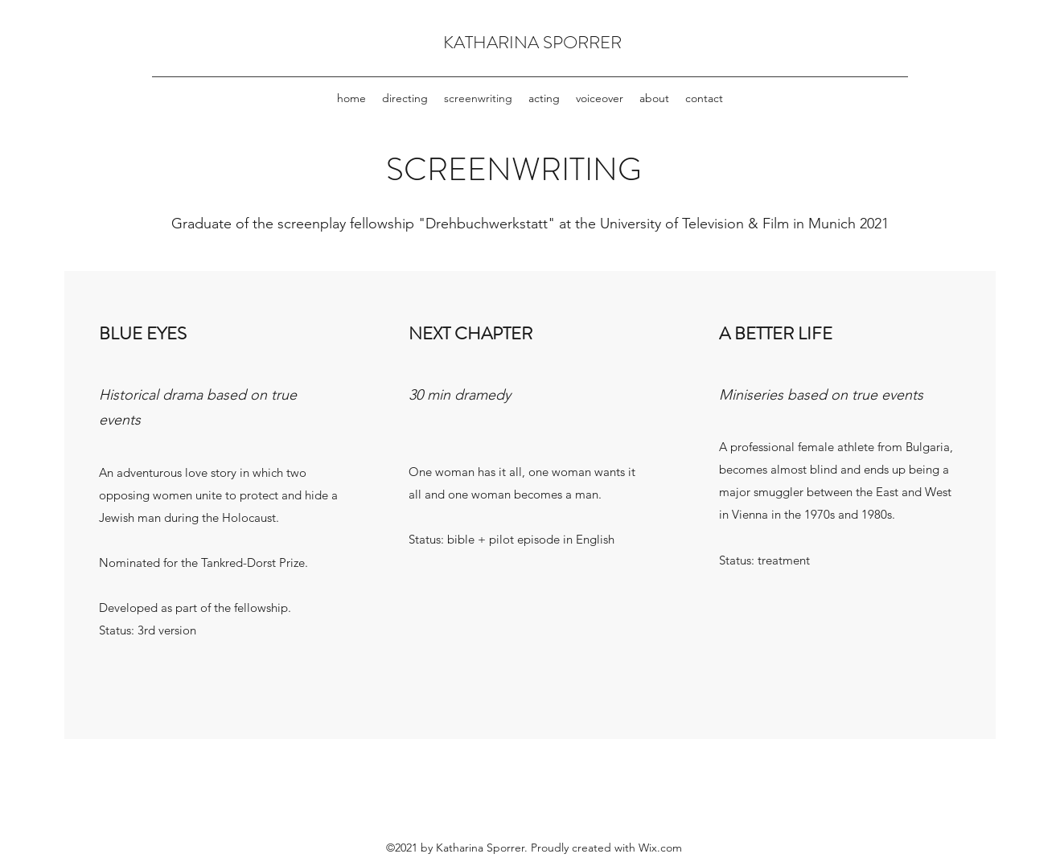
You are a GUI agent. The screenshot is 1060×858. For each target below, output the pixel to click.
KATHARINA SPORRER (532, 42)
